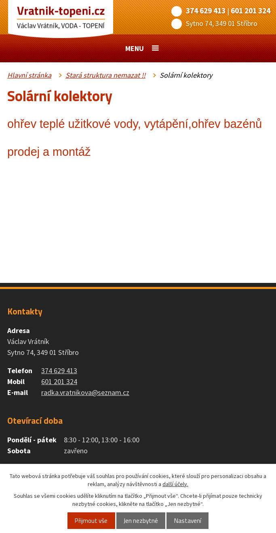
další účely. (175, 484)
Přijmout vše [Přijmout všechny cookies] (91, 520)
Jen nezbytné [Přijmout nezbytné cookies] (141, 520)
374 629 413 (205, 10)
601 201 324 (250, 10)
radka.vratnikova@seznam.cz (85, 392)
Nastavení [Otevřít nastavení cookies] (187, 520)
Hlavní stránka (29, 75)
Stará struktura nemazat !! (105, 75)
